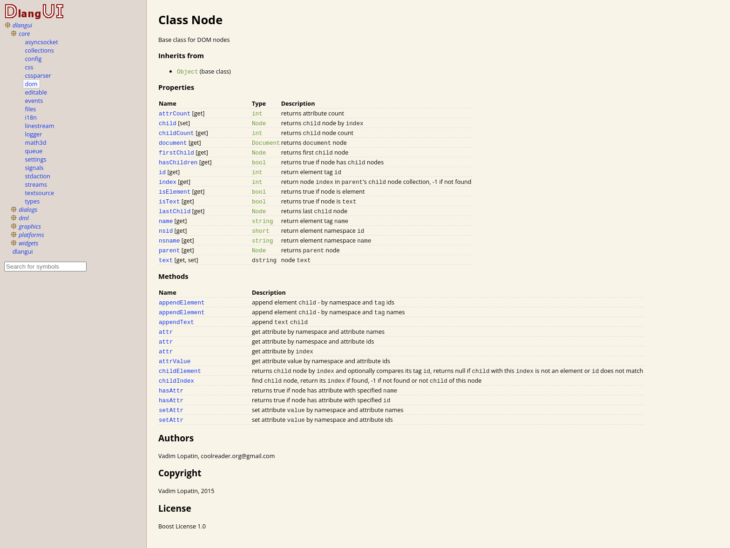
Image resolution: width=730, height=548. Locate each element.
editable (36, 92)
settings (36, 159)
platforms (31, 234)
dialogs (28, 209)
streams (36, 184)
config (33, 58)
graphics (30, 226)
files (30, 109)
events (34, 100)
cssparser (38, 75)
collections (39, 50)
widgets (28, 243)
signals (34, 167)
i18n (31, 117)
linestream (39, 126)
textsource (39, 193)
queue (33, 151)
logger (33, 134)
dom (31, 84)
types (32, 201)
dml (24, 218)
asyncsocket (41, 42)
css (29, 67)
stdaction (37, 176)
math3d (36, 142)
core (24, 33)
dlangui (22, 25)
